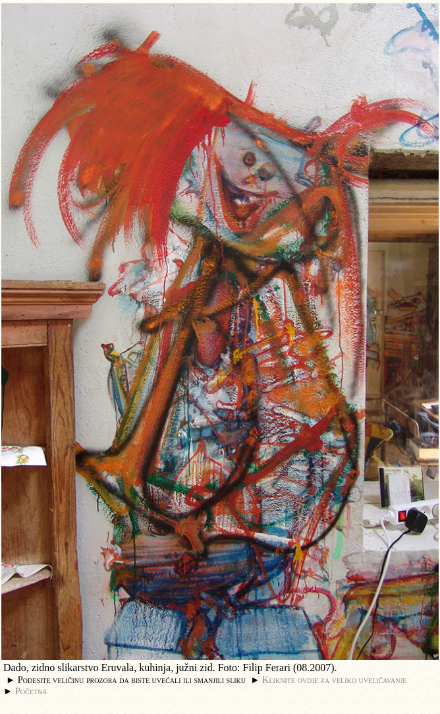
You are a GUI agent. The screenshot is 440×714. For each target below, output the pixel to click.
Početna (31, 691)
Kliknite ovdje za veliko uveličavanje (334, 679)
